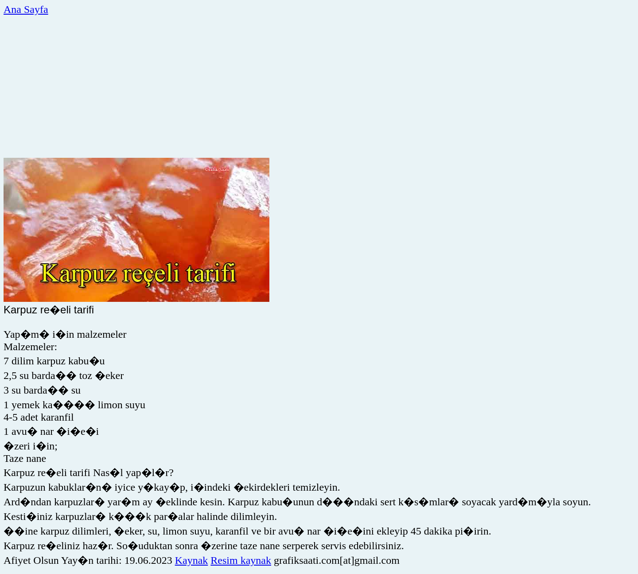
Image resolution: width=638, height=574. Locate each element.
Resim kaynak (240, 560)
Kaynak (191, 560)
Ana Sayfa (26, 9)
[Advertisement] (270, 85)
